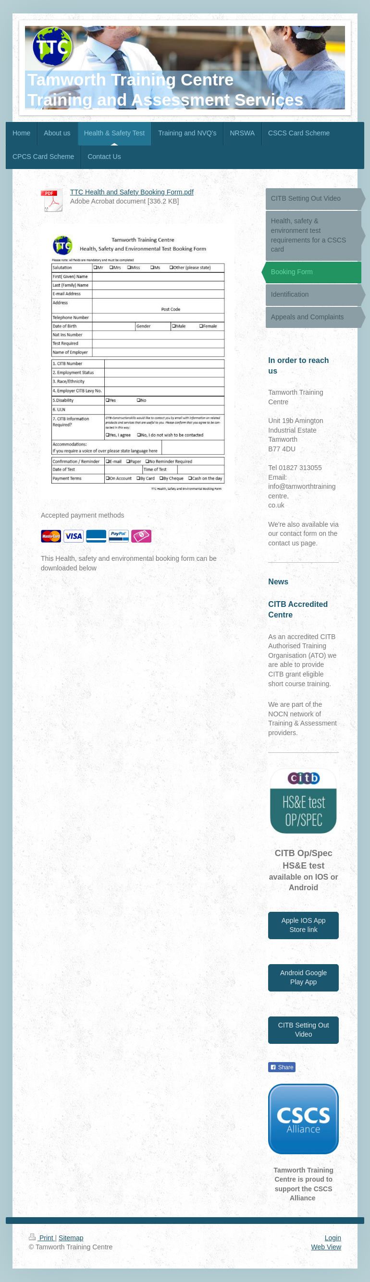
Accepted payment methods (82, 515)
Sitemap (71, 1238)
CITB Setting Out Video (303, 1030)
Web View (326, 1247)
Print (42, 1238)
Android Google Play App (303, 977)
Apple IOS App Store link (304, 925)
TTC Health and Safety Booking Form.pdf (132, 192)
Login (333, 1238)
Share (281, 1067)
